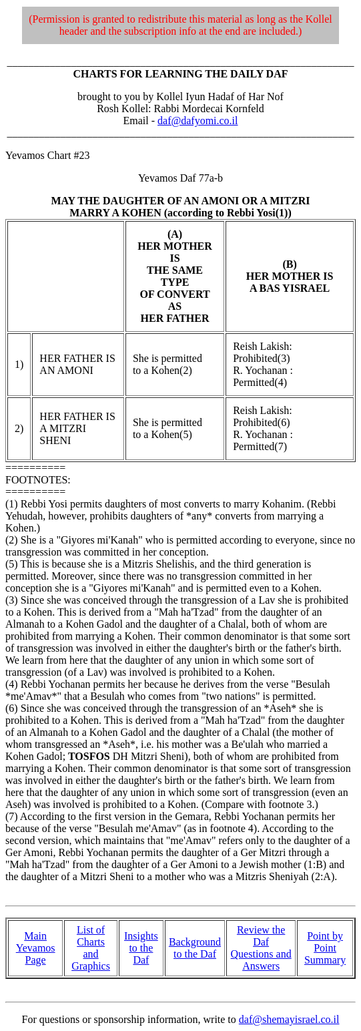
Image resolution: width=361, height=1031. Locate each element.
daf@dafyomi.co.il (197, 120)
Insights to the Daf (141, 948)
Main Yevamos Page (35, 948)
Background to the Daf (195, 948)
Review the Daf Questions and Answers (261, 948)
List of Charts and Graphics (90, 948)
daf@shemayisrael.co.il (289, 1019)
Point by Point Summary (325, 948)
